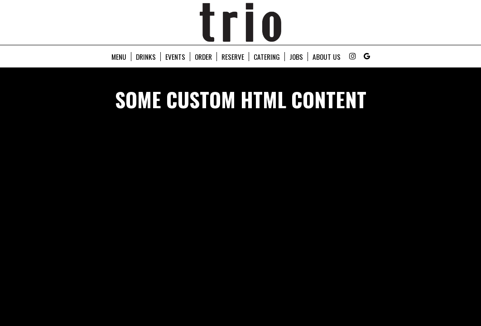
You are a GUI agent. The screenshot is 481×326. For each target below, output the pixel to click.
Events (175, 56)
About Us (327, 56)
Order (203, 56)
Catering (267, 56)
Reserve (232, 56)
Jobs (296, 56)
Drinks (146, 56)
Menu (118, 56)
